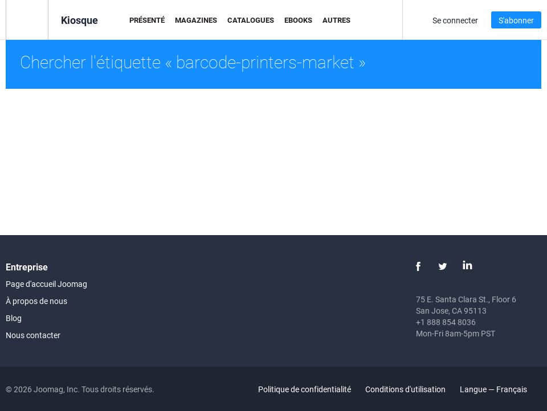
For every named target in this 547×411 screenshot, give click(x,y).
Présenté (147, 20)
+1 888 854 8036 (446, 322)
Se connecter (455, 20)
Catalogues (250, 20)
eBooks (298, 20)
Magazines (196, 20)
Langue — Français (500, 389)
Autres (336, 20)
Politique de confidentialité (304, 389)
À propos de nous (36, 300)
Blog (14, 318)
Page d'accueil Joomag (46, 283)
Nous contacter (33, 335)
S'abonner (516, 20)
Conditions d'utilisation (405, 389)
